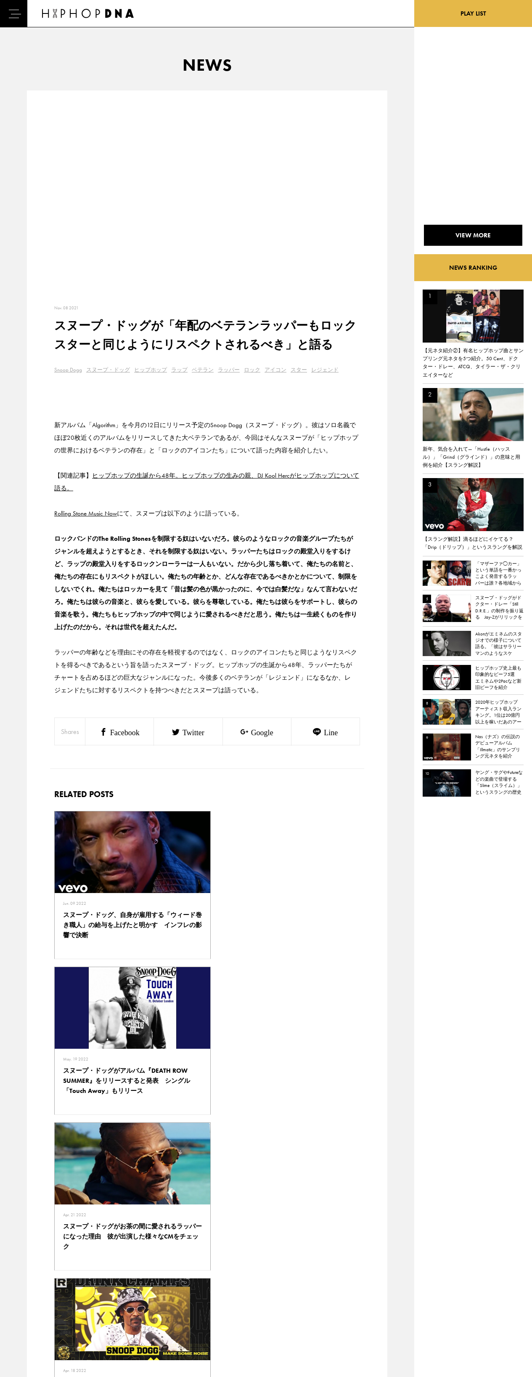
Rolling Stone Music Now (85, 513)
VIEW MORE (207, 1150)
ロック (252, 369)
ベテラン (203, 369)
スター (299, 369)
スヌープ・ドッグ (108, 369)
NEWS (32, 1296)
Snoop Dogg (68, 369)
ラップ (179, 369)
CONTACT (75, 1267)
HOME (33, 1267)
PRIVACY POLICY (83, 1281)
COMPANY (76, 1296)
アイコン (275, 369)
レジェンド (325, 369)
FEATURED (37, 1311)
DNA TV (34, 1281)
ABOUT (33, 1325)
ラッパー (229, 369)
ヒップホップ (150, 369)
